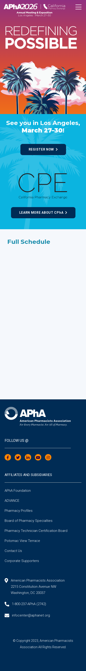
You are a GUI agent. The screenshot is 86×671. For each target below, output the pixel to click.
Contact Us (13, 551)
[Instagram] (48, 457)
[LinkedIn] (28, 457)
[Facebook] (8, 457)
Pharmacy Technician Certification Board (36, 531)
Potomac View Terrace (22, 541)
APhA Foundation (18, 491)
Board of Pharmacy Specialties (29, 521)
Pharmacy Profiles (19, 511)
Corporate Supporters (22, 561)
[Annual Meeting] (43, 8)
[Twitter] (18, 457)
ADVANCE (12, 501)
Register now (43, 149)
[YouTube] (38, 457)
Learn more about (43, 212)
